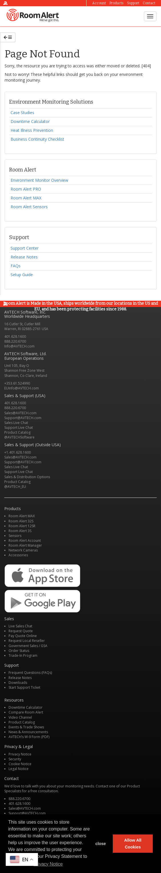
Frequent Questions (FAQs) (30, 672)
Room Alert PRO (26, 189)
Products (116, 3)
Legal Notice (19, 768)
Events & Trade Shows (26, 727)
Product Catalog (17, 432)
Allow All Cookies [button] (132, 843)
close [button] (100, 843)
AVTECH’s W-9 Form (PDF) (29, 736)
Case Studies (22, 112)
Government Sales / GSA (28, 645)
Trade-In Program (23, 655)
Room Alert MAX (26, 198)
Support (133, 3)
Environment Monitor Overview (39, 180)
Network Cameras (23, 550)
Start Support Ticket (24, 687)
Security (15, 759)
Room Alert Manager (25, 545)
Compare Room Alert (26, 712)
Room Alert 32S (21, 521)
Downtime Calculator (30, 121)
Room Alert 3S (20, 530)
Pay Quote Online (23, 635)
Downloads (18, 682)
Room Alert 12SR (22, 526)
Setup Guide (22, 274)
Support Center (25, 248)
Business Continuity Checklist (37, 139)
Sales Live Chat (16, 422)
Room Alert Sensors (29, 206)
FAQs (16, 265)
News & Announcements (28, 731)
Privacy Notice (20, 754)
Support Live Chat (18, 427)
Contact (149, 3)
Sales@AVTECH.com (20, 413)
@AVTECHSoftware (19, 437)
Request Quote (21, 631)
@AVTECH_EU (15, 486)
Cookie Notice (20, 763)
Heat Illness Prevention (32, 130)
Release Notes (24, 257)
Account (99, 3)
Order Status (19, 650)
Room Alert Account (25, 540)
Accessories (18, 555)
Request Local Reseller (27, 640)
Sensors (15, 535)
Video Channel (20, 717)
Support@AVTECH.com (22, 417)
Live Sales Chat (20, 626)
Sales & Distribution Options (27, 476)
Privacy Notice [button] (48, 864)
